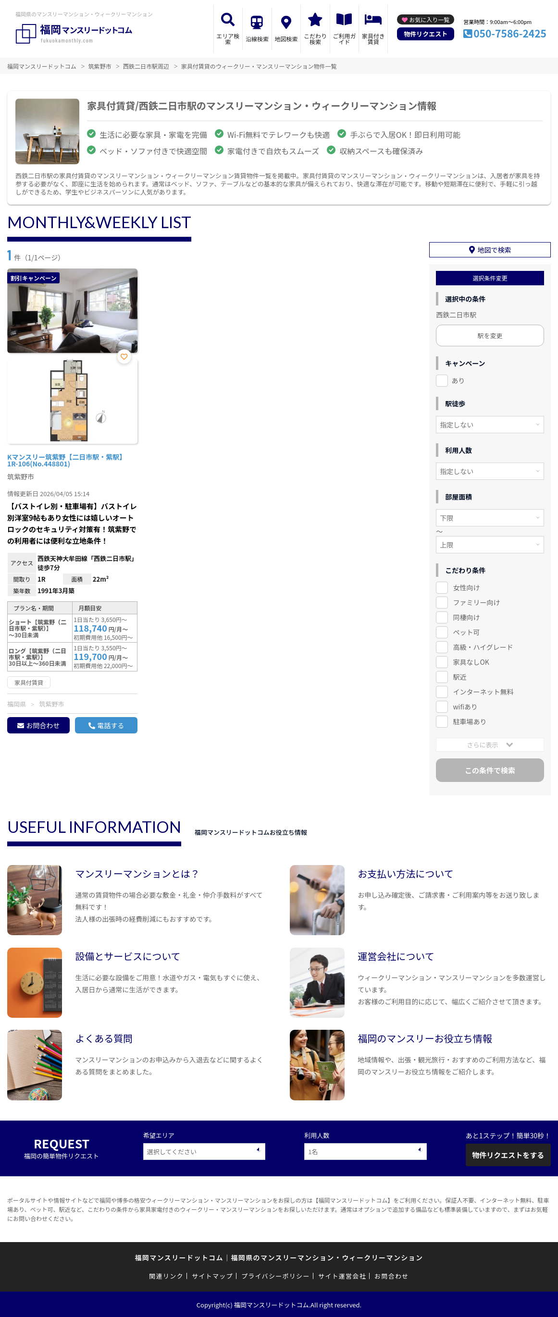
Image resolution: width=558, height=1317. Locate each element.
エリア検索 (227, 39)
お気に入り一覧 (429, 19)
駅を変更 (490, 335)
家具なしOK (471, 661)
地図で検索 (494, 249)
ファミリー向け (476, 602)
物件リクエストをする (508, 1154)
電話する (110, 725)
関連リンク (166, 1275)
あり (458, 380)
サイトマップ (212, 1275)
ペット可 (466, 631)
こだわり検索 (315, 39)
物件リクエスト (425, 33)
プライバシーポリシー (275, 1275)
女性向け (466, 587)
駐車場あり (469, 720)
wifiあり (465, 705)
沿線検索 (257, 39)
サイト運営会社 (342, 1275)
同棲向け (466, 617)
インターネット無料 (483, 690)
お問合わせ (43, 725)
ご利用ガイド (344, 39)
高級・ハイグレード (483, 646)
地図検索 (286, 39)
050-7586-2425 (509, 33)
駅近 (459, 676)
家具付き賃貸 (373, 39)
